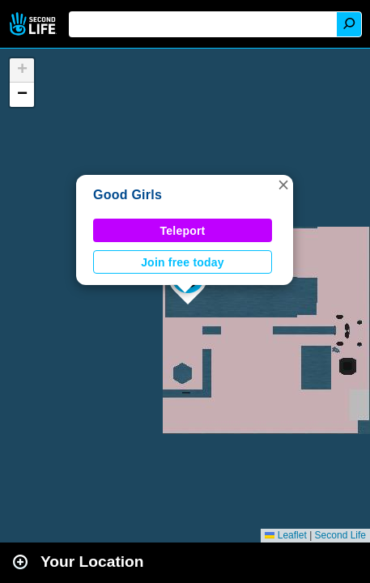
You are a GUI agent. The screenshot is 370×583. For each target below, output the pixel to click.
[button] (283, 184)
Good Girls (127, 195)
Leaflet (285, 535)
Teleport (183, 230)
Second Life (34, 23)
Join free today (182, 262)
